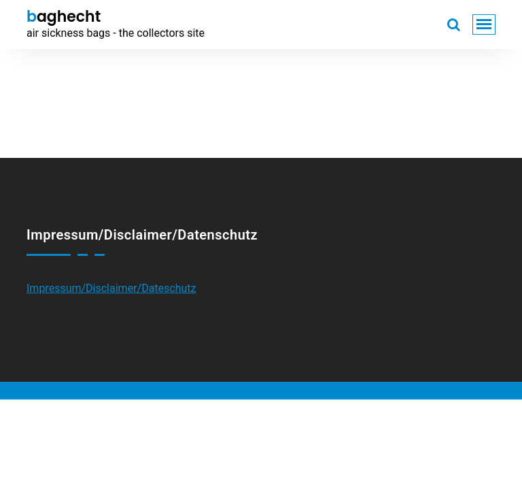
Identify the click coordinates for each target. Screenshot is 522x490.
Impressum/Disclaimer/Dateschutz (111, 288)
